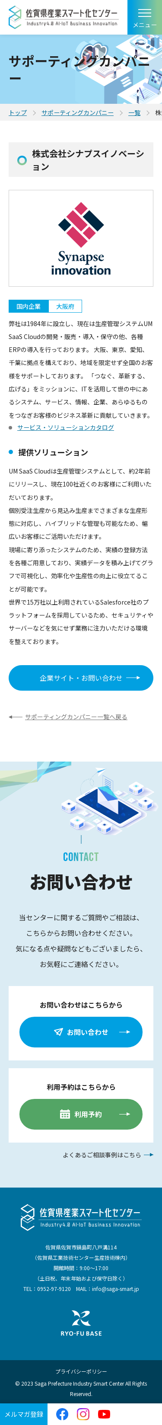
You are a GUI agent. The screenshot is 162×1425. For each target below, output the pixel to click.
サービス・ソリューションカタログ (65, 427)
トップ (18, 112)
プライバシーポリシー (81, 1371)
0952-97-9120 (54, 1288)
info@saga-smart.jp (115, 1288)
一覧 (134, 112)
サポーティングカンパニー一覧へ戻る (76, 716)
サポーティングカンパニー (77, 112)
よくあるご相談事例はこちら (102, 1154)
